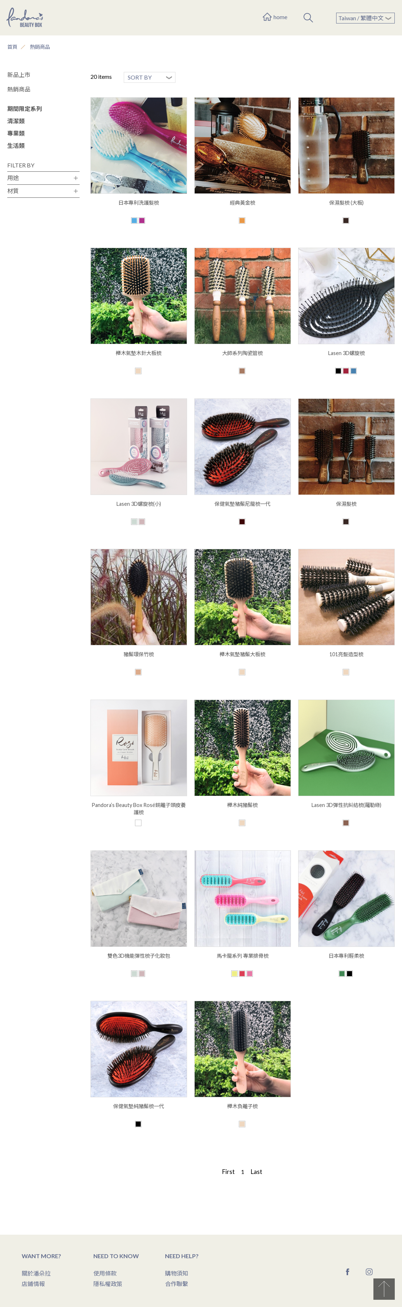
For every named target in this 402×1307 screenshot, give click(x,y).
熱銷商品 (40, 47)
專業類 (16, 133)
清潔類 (16, 121)
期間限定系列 (24, 108)
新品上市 (18, 74)
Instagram (369, 1272)
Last (256, 1171)
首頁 (12, 47)
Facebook (348, 1272)
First (228, 1171)
